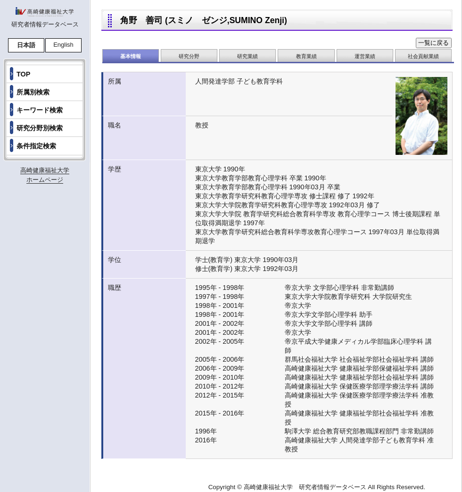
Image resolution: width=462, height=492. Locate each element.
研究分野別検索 (39, 128)
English (63, 44)
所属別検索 (33, 92)
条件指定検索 (36, 146)
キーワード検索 (39, 110)
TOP (23, 74)
